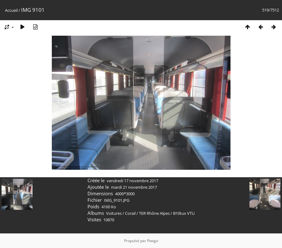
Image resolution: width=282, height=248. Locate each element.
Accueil (11, 10)
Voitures (114, 213)
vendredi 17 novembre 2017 (132, 180)
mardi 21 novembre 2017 (134, 187)
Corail (130, 213)
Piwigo (152, 240)
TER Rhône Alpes (154, 213)
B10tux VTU (184, 213)
